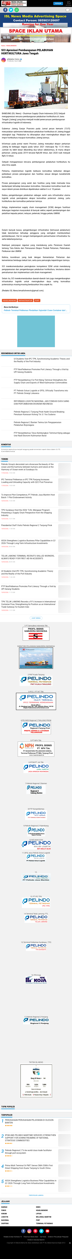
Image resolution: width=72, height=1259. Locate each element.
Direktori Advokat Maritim (36, 1240)
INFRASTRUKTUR (25, 300)
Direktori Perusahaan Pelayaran (58, 1237)
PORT (37, 300)
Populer (58, 3)
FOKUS (3, 1210)
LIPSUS (38, 1214)
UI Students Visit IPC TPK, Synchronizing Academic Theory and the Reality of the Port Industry (27, 572)
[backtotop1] (70, 1243)
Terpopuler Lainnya (36, 1195)
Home (3, 46)
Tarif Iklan (43, 1237)
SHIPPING (5, 1223)
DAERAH (4, 1207)
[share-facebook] (5, 10)
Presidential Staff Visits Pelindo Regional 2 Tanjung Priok (26, 525)
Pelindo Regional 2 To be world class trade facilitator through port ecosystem (28, 1151)
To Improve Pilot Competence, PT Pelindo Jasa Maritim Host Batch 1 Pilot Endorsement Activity (28, 496)
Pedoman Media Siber (31, 1237)
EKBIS (38, 1207)
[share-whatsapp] (16, 10)
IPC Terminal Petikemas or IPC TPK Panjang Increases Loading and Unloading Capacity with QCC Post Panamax (27, 480)
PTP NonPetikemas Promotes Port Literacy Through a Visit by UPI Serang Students (28, 587)
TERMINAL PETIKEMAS (44, 1223)
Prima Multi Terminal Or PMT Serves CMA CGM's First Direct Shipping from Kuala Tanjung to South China (29, 1166)
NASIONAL (5, 1220)
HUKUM (4, 1214)
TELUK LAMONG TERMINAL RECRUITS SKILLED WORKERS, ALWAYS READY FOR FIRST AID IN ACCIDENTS (27, 557)
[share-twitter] (11, 10)
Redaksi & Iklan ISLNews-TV (13, 1237)
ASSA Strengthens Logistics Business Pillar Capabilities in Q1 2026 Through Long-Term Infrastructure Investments (28, 541)
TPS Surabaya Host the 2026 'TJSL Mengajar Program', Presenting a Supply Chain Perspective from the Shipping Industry (26, 513)
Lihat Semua (36, 618)
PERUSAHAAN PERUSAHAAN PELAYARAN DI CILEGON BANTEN (29, 1121)
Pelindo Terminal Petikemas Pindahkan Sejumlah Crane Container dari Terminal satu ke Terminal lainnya (36, 310)
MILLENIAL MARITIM (43, 1217)
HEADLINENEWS (9, 300)
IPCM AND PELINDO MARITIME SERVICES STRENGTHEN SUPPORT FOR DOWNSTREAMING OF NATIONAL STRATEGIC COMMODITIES (30, 1138)
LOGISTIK (4, 1217)
